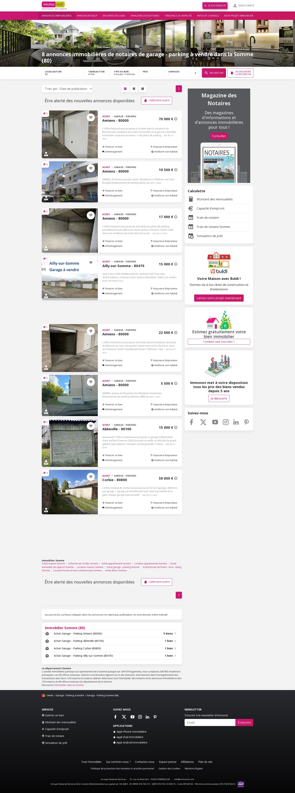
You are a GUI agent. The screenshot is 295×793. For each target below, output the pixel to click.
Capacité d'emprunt (206, 208)
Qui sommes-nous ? (118, 762)
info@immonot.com (184, 779)
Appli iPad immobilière (128, 737)
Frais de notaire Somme (209, 226)
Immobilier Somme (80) (65, 627)
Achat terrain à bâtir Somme (83, 563)
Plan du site (205, 762)
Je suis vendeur (215, 5)
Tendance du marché (178, 15)
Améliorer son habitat (164, 151)
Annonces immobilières (57, 15)
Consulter (219, 136)
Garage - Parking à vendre (70, 695)
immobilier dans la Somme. (69, 685)
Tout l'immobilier (91, 762)
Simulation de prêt (205, 235)
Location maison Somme (90, 567)
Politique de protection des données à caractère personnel (122, 768)
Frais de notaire (203, 217)
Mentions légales (194, 768)
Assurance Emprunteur (163, 146)
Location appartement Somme (150, 563)
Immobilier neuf (87, 15)
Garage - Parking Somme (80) (103, 695)
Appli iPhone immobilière (130, 731)
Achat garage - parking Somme (123, 567)
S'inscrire (244, 722)
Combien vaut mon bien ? (218, 341)
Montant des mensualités (210, 199)
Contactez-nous (144, 762)
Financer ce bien (112, 146)
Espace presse (167, 762)
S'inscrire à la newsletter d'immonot (206, 715)
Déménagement (112, 151)
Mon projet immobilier (238, 15)
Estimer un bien (53, 715)
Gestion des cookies (169, 768)
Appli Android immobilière (130, 742)
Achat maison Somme (53, 563)
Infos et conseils (208, 15)
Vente (50, 695)
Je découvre (219, 398)
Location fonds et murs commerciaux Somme (77, 570)
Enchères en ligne (114, 15)
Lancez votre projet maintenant (219, 298)
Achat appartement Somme (116, 563)
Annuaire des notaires (145, 15)
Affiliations (187, 762)
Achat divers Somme (116, 570)
